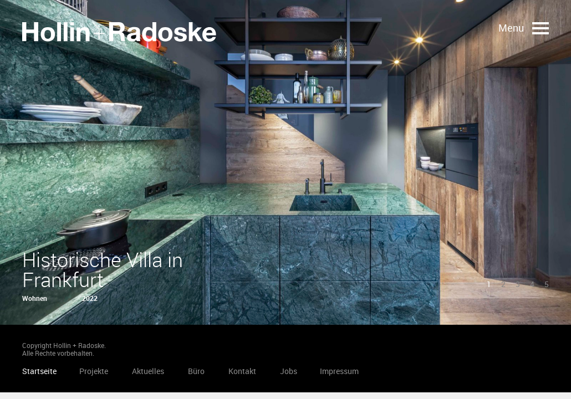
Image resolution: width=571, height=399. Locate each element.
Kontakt (242, 371)
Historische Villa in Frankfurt (102, 269)
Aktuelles (148, 371)
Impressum (339, 371)
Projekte (93, 371)
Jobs (288, 371)
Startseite (119, 32)
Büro (196, 371)
